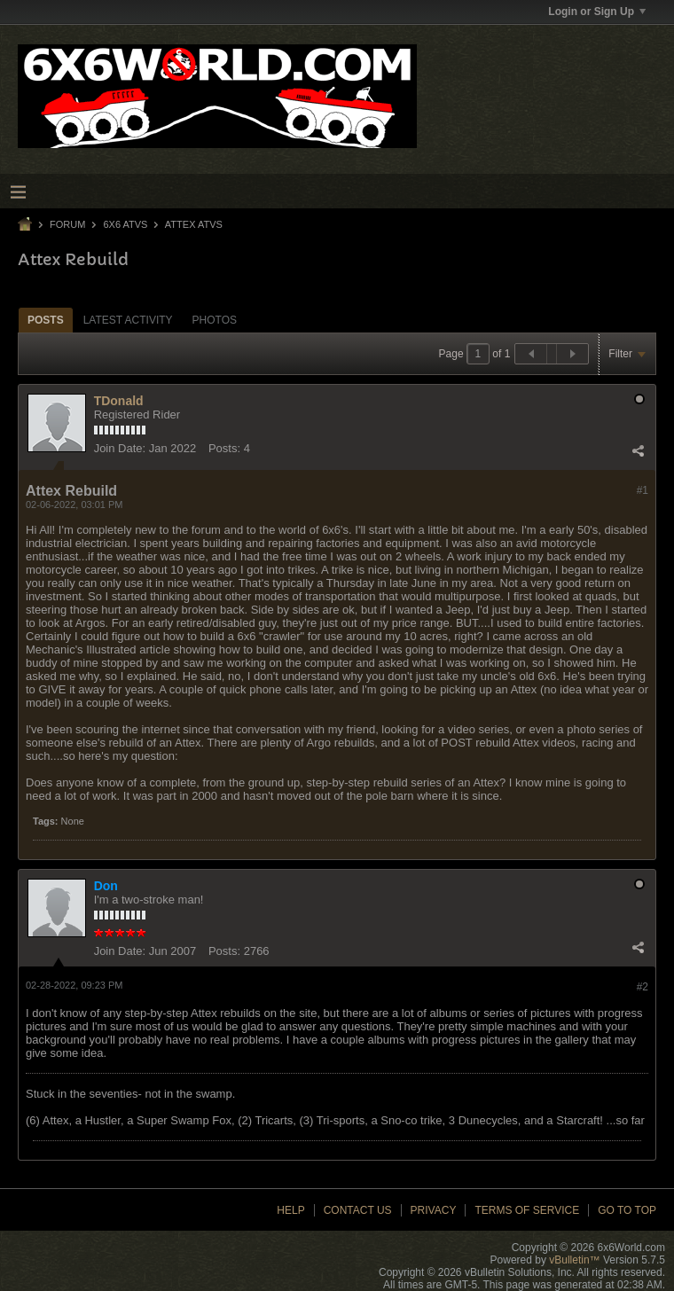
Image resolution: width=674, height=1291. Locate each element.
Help (290, 1210)
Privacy (434, 1210)
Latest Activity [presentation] (128, 320)
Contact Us (358, 1210)
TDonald (119, 401)
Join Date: (120, 448)
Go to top (627, 1210)
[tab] (46, 320)
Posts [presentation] (45, 320)
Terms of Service (526, 1210)
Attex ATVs (194, 224)
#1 (642, 490)
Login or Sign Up (597, 11)
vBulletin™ (574, 1260)
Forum (67, 224)
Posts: (224, 448)
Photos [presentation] (214, 320)
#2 (642, 987)
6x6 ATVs (125, 224)
